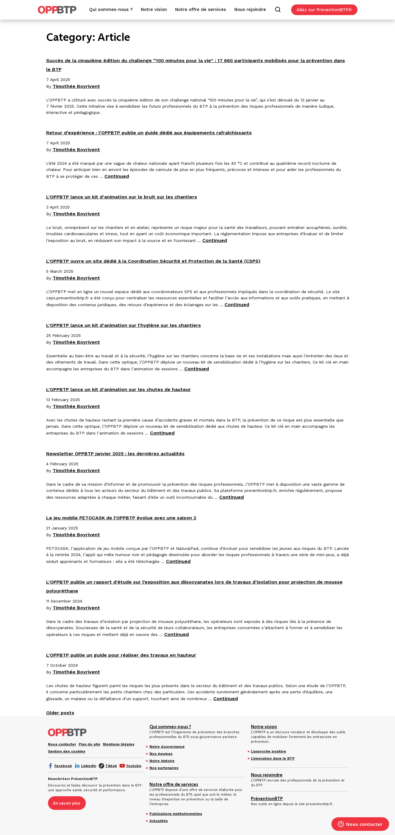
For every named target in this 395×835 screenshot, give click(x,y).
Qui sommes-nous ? (170, 726)
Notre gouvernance (167, 746)
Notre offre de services (173, 784)
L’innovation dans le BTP (273, 758)
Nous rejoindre (267, 775)
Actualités (158, 821)
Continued (116, 176)
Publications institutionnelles (175, 814)
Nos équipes (160, 754)
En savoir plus (66, 803)
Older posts (60, 713)
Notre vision (264, 726)
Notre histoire (162, 761)
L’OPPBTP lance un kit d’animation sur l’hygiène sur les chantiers (123, 325)
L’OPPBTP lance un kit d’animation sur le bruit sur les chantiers (121, 197)
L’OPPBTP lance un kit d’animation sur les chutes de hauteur (118, 389)
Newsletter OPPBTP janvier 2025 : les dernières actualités (115, 453)
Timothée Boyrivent (76, 86)
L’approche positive (268, 751)
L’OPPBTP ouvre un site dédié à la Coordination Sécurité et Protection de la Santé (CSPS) (153, 261)
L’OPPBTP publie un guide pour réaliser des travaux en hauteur (121, 655)
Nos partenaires (163, 768)
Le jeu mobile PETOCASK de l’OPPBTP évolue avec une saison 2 (121, 518)
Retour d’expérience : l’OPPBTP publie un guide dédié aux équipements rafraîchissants (149, 132)
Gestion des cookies (66, 751)
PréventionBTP (267, 798)
